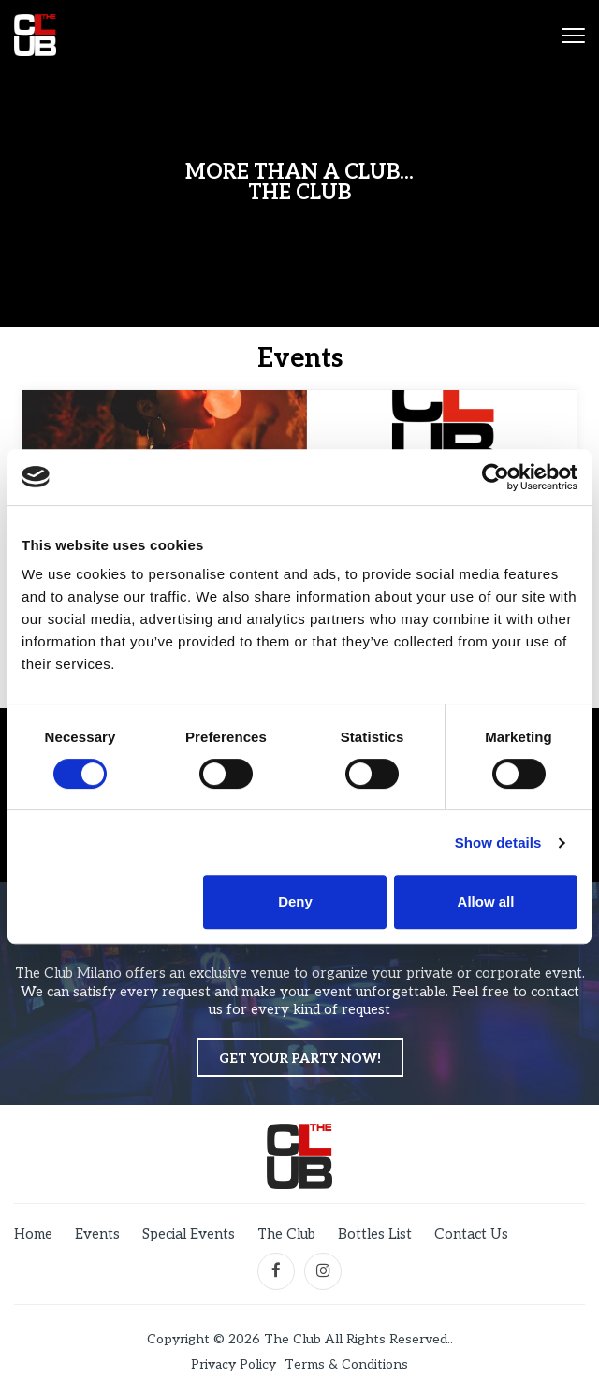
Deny (295, 901)
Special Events (188, 1234)
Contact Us (471, 1234)
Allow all (486, 901)
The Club (286, 1234)
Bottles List (375, 1234)
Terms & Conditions (346, 1364)
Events (97, 1234)
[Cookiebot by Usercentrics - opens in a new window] (495, 477)
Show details (498, 842)
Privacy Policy (233, 1364)
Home (33, 1234)
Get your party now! (300, 1059)
